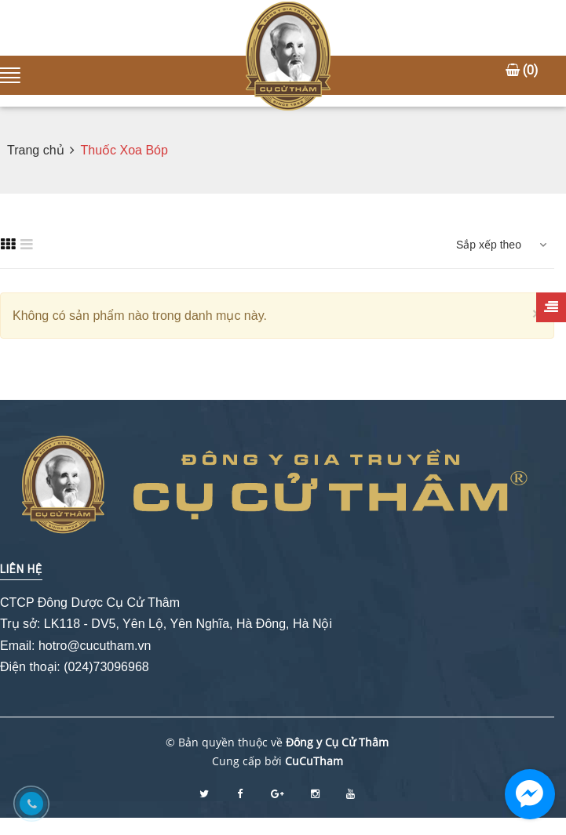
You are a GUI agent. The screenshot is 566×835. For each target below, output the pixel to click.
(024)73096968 (106, 666)
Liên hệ (21, 569)
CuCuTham (314, 760)
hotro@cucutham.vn (94, 645)
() (522, 70)
